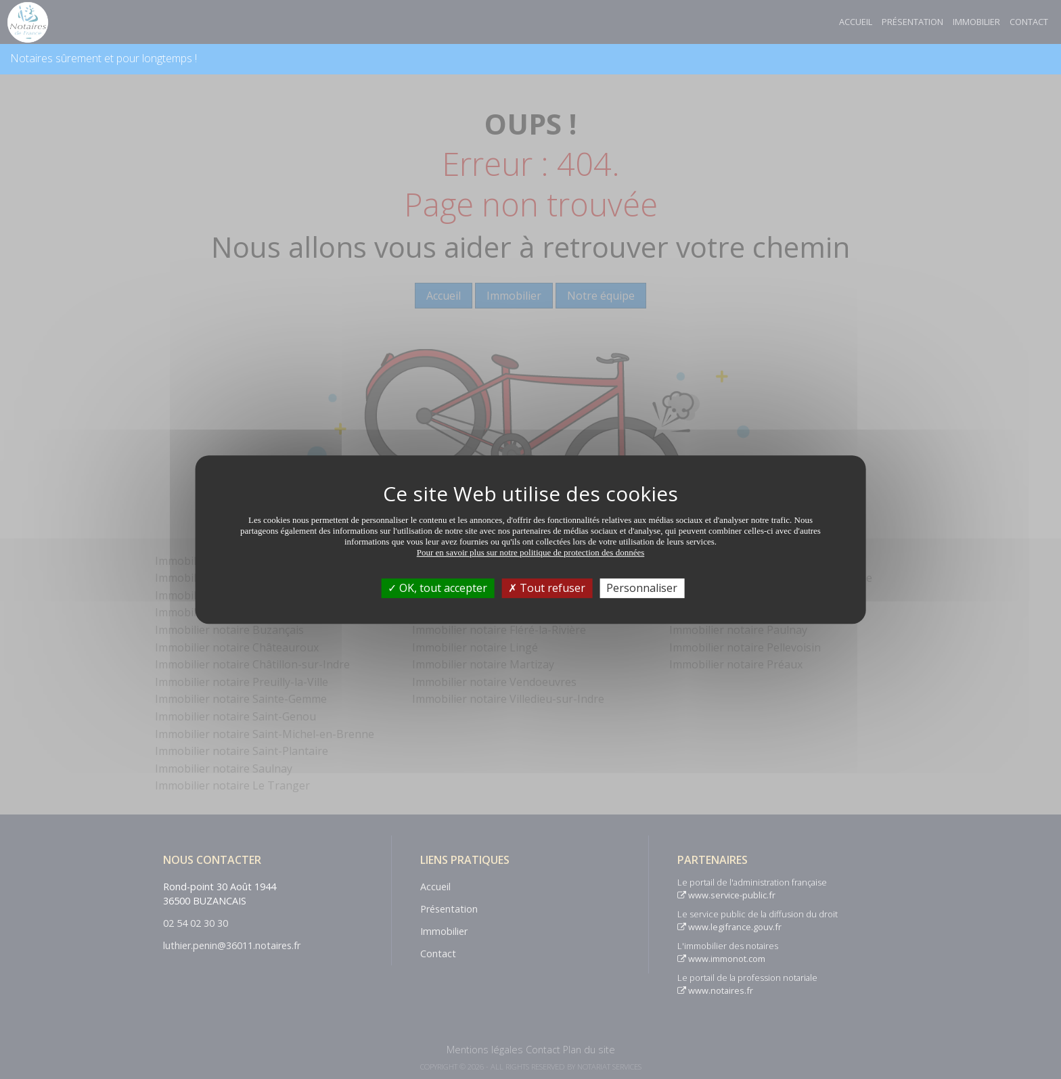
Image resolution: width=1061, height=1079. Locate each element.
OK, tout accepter (437, 587)
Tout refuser (546, 587)
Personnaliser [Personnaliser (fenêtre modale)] (641, 587)
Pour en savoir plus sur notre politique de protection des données (531, 552)
